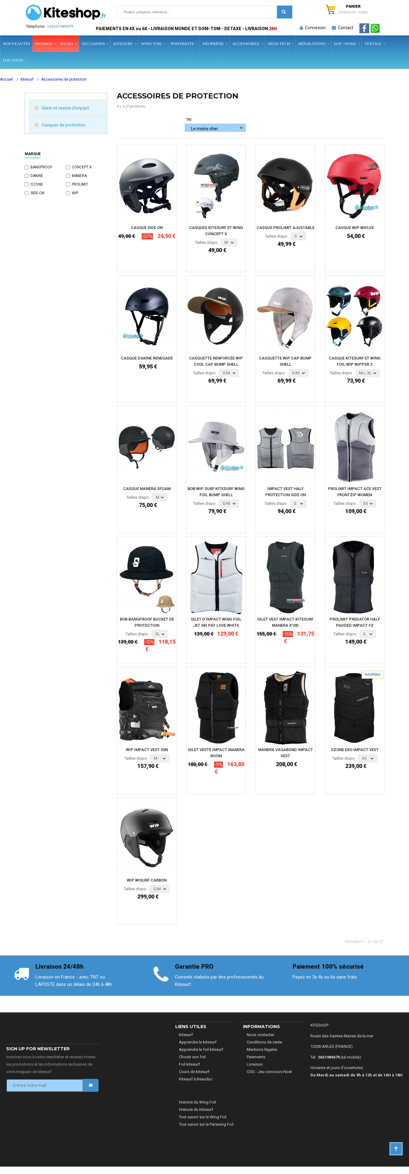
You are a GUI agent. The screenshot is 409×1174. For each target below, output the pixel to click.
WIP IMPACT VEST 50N (147, 749)
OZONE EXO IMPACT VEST (355, 749)
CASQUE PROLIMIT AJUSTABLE (285, 227)
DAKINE (36, 176)
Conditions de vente (264, 1042)
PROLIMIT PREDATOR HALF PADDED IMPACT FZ (355, 622)
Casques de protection (63, 125)
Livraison (255, 1064)
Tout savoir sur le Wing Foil (202, 1117)
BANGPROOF (41, 167)
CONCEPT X (82, 167)
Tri (189, 119)
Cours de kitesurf (194, 1071)
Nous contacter (260, 1034)
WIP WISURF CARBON (147, 880)
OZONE (36, 184)
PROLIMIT (80, 184)
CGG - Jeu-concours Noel (269, 1071)
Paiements (256, 1057)
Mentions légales (262, 1049)
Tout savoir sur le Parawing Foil (206, 1124)
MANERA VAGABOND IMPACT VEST (285, 752)
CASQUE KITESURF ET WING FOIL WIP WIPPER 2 (354, 361)
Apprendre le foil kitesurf (201, 1049)
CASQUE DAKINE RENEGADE (147, 358)
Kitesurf (186, 1034)
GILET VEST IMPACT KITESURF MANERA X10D (285, 622)
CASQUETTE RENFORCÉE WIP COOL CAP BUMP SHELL (216, 361)
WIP (75, 193)
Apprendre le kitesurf (198, 1042)
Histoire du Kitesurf (196, 1109)
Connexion (313, 27)
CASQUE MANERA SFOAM (147, 488)
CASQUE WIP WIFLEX (354, 227)
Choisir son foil (192, 1057)
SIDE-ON (37, 193)
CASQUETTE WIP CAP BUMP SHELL (285, 361)
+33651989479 (60, 26)
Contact (342, 27)
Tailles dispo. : (207, 242)
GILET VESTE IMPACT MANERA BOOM (216, 752)
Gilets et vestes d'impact (65, 108)
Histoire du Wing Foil (197, 1102)
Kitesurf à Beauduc (196, 1079)
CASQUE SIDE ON (147, 227)
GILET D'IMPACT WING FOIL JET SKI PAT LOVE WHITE (216, 622)
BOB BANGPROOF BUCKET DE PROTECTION (147, 622)
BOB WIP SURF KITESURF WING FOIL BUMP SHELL (216, 491)
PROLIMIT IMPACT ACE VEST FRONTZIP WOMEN (355, 491)
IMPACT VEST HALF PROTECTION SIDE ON (285, 491)
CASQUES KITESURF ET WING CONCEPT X (216, 230)
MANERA (79, 176)
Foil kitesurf (189, 1064)
